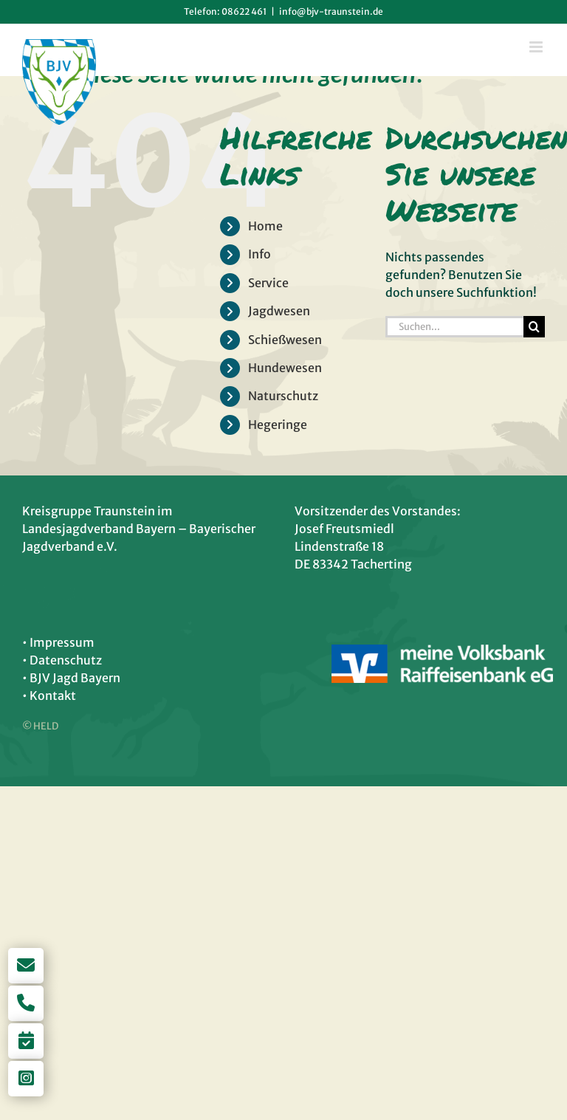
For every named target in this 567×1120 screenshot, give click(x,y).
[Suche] (534, 326)
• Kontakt (49, 695)
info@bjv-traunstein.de (331, 11)
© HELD (40, 726)
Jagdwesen (279, 310)
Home (265, 226)
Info (259, 254)
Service (268, 282)
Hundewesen (285, 367)
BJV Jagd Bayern (75, 677)
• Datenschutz (62, 660)
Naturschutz (283, 395)
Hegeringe (277, 424)
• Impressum (58, 642)
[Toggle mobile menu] (537, 47)
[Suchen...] (454, 326)
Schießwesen (285, 339)
